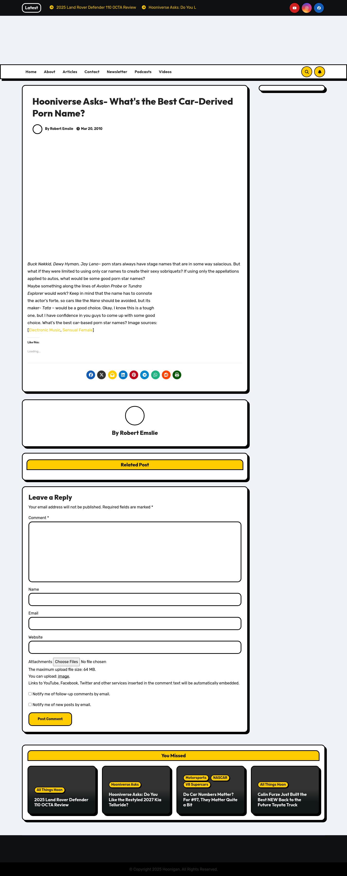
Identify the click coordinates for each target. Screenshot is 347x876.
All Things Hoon (50, 790)
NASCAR (220, 778)
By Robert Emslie (53, 129)
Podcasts (143, 71)
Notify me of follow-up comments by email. (71, 694)
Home (31, 71)
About (49, 71)
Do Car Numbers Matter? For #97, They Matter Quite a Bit (210, 800)
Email (33, 613)
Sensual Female (78, 330)
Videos (165, 71)
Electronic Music (45, 330)
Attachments (40, 662)
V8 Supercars (197, 785)
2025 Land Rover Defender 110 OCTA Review (61, 802)
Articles (70, 71)
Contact (92, 71)
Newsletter (117, 71)
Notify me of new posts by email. (62, 705)
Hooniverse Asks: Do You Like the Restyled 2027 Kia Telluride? (135, 800)
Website (35, 637)
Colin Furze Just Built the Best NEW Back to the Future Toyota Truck (282, 800)
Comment (38, 518)
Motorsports (196, 778)
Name (33, 589)
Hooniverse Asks (125, 785)
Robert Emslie (139, 433)
